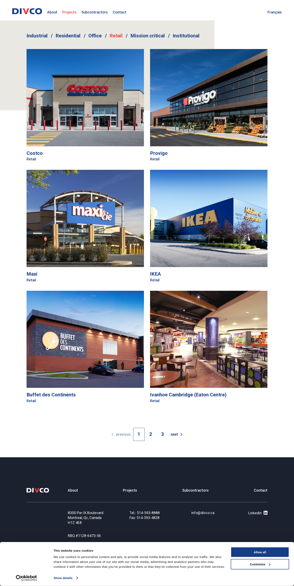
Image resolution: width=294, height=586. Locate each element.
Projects (69, 12)
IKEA (155, 274)
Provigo (159, 153)
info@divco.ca (202, 513)
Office (95, 36)
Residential (68, 36)
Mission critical (147, 36)
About (52, 12)
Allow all (260, 552)
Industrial (37, 36)
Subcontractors (94, 12)
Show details (62, 578)
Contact (119, 12)
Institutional (186, 36)
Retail (116, 36)
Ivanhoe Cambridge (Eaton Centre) (188, 395)
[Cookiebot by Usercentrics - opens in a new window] (26, 578)
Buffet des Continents (51, 395)
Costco (35, 153)
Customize (260, 564)
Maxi (32, 274)
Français (274, 12)
